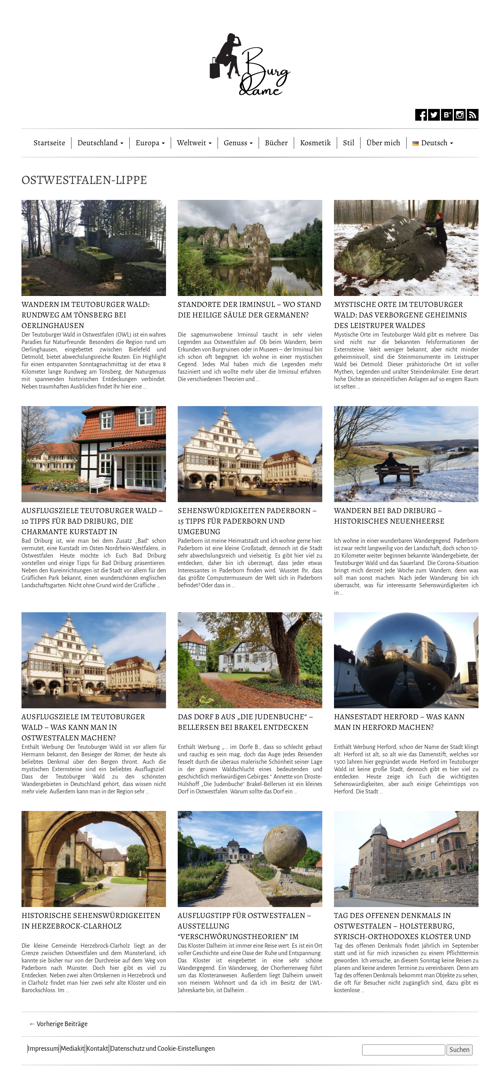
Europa (150, 142)
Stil (348, 142)
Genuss (238, 142)
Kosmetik (315, 142)
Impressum (43, 1048)
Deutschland (100, 142)
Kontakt (97, 1048)
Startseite (49, 141)
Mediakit (72, 1048)
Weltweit (194, 142)
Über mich (383, 142)
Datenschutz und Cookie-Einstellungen (162, 1048)
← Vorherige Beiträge (58, 1024)
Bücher (276, 142)
